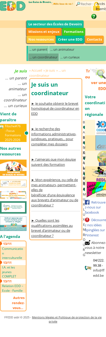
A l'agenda (10, 236)
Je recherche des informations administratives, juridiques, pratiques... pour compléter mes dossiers (53, 136)
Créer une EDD (70, 39)
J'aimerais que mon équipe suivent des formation (53, 162)
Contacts (94, 39)
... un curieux (70, 57)
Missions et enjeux (44, 31)
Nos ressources (41, 39)
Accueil (36, 70)
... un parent (38, 49)
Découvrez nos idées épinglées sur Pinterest (95, 227)
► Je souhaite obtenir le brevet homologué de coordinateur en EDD (55, 108)
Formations (73, 31)
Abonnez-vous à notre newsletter (95, 247)
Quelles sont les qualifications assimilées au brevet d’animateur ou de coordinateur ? (52, 228)
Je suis (50, 70)
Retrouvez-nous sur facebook (95, 207)
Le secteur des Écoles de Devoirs (55, 24)
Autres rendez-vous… (18, 302)
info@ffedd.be (98, 273)
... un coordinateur (43, 57)
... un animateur (62, 49)
